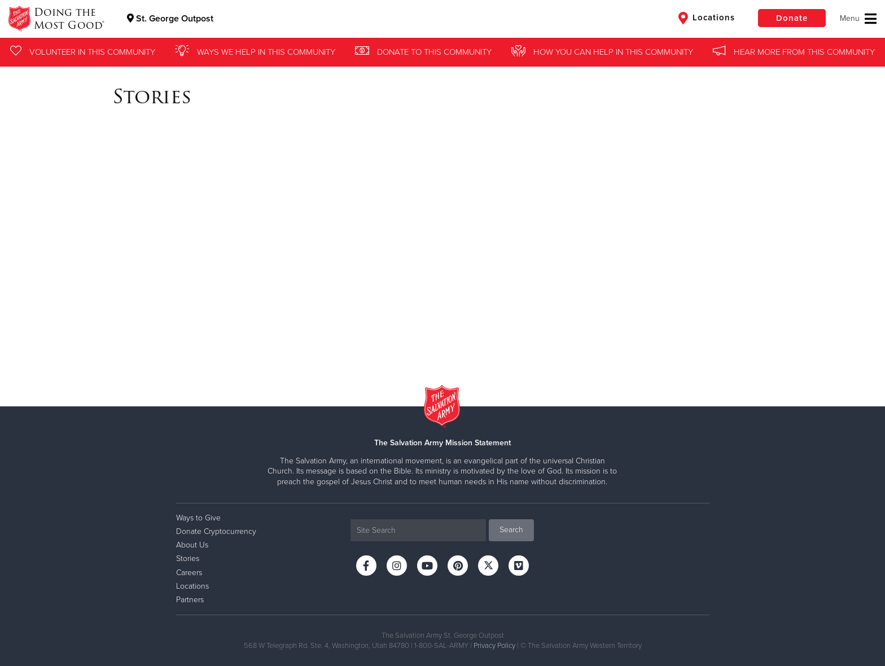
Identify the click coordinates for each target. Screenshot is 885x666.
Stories (187, 558)
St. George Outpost (170, 18)
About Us (192, 545)
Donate (792, 18)
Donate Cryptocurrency (216, 531)
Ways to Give (198, 518)
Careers (189, 572)
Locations (706, 18)
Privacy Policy (494, 645)
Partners (190, 599)
